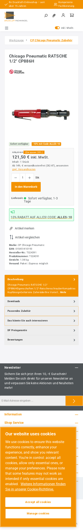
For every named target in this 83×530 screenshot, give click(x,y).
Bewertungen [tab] (42, 340)
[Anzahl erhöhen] (29, 177)
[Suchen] (45, 15)
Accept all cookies (38, 502)
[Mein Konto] (63, 15)
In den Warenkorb (26, 186)
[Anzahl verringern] (15, 177)
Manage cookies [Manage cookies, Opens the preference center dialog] (38, 513)
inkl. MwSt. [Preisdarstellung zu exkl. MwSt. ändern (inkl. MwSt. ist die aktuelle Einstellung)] (64, 28)
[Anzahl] (22, 177)
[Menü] (7, 28)
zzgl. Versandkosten (24, 169)
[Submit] (74, 401)
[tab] (41, 286)
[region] (41, 112)
